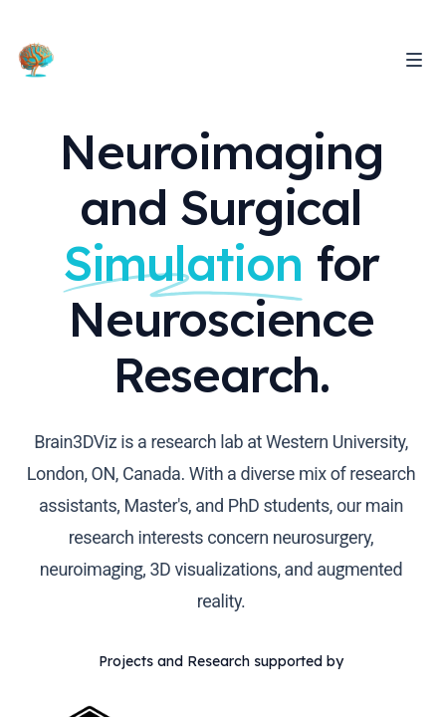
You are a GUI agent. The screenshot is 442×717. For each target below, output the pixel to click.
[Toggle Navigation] (414, 60)
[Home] (36, 60)
